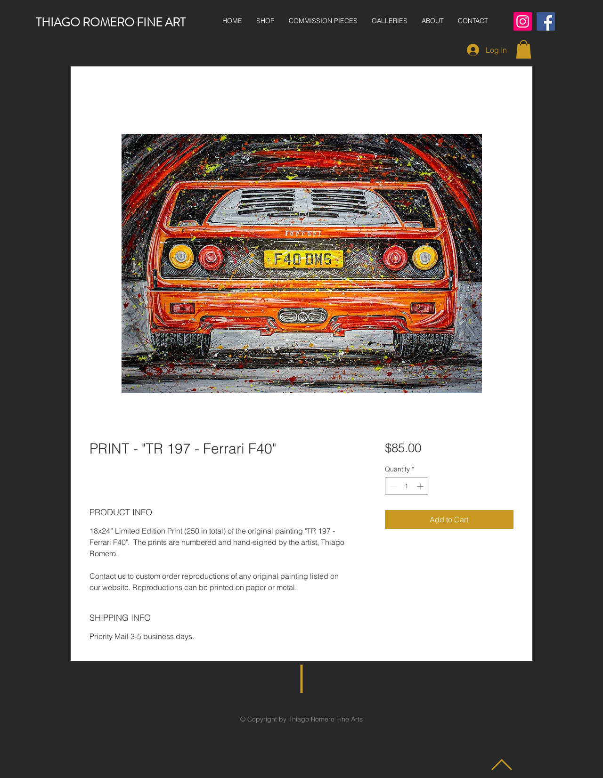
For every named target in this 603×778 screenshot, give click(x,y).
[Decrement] (392, 486)
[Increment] (421, 486)
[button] (523, 49)
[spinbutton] (406, 486)
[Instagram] (522, 21)
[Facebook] (546, 21)
